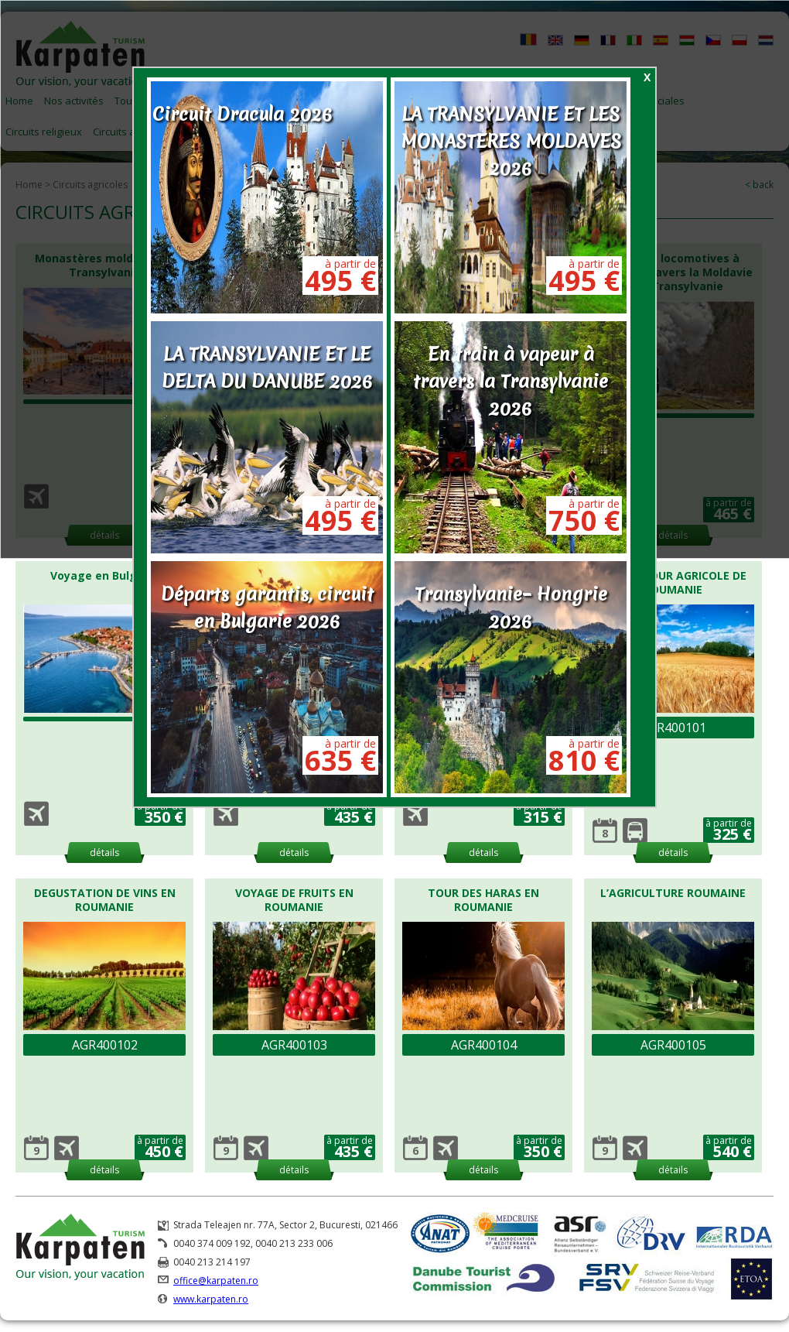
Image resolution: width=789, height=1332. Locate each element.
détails (104, 852)
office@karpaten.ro (215, 1280)
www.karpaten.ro (210, 1299)
